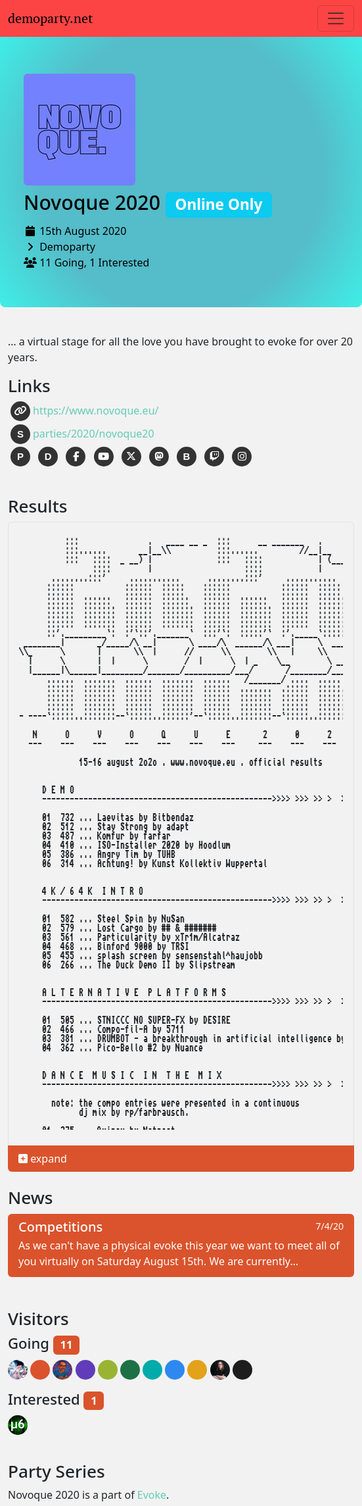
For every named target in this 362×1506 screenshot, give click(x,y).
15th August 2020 (82, 231)
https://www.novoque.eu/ (84, 411)
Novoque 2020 (148, 202)
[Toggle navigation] (335, 18)
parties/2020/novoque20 (82, 434)
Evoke (151, 1495)
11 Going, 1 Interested (94, 262)
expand (42, 1158)
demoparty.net (50, 18)
